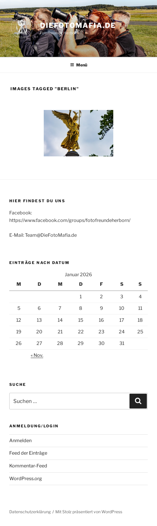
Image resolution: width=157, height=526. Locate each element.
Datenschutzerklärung (30, 511)
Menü (78, 64)
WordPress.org (25, 478)
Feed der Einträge (28, 453)
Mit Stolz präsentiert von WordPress (88, 511)
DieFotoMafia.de (78, 25)
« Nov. (37, 355)
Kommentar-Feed (28, 466)
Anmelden (20, 440)
